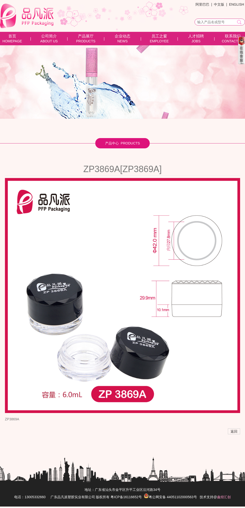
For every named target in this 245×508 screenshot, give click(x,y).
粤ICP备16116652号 (126, 497)
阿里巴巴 (202, 4)
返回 (234, 431)
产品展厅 (86, 36)
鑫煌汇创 (224, 497)
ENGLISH (236, 4)
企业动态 (122, 36)
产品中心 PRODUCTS (122, 143)
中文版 (219, 4)
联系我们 (233, 36)
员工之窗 (159, 36)
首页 (12, 36)
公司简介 (49, 36)
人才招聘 (196, 36)
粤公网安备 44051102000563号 (170, 497)
